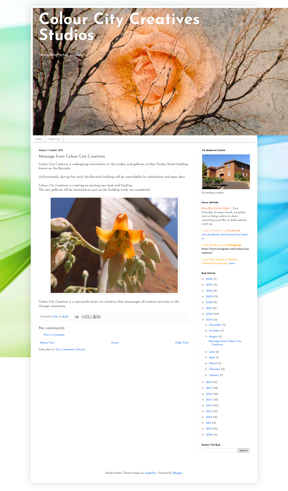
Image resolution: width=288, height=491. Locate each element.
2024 (209, 290)
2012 (209, 417)
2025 (209, 284)
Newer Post (47, 342)
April (212, 357)
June (212, 351)
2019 (209, 319)
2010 (209, 428)
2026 (209, 279)
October (214, 330)
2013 (209, 411)
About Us (54, 139)
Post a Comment (54, 334)
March (213, 363)
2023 (209, 296)
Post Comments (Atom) (70, 349)
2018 (209, 382)
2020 (210, 314)
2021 (209, 308)
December (215, 324)
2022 (209, 302)
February (215, 369)
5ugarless (151, 473)
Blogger (177, 473)
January (214, 375)
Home (39, 139)
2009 (210, 434)
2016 (209, 394)
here (232, 263)
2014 (209, 405)
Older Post (182, 342)
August (214, 336)
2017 (209, 388)
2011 (209, 423)
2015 (209, 399)
